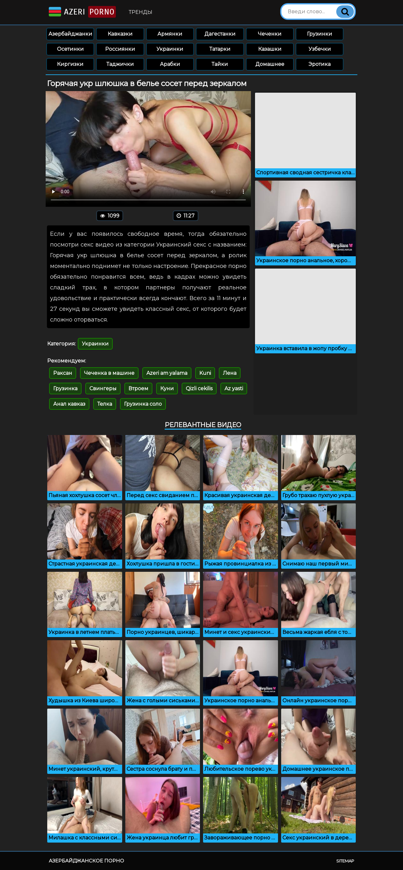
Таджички (120, 64)
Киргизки (70, 64)
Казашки (269, 49)
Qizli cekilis (199, 389)
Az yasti (233, 389)
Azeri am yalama (166, 373)
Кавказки (120, 34)
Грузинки (319, 34)
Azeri (82, 12)
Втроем (138, 389)
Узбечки (320, 49)
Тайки (220, 64)
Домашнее (269, 64)
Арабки (170, 64)
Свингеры (102, 389)
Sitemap (345, 860)
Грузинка (65, 389)
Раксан (62, 373)
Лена (229, 373)
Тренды (140, 12)
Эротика (320, 64)
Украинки (169, 49)
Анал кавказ (69, 404)
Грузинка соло (143, 404)
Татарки (219, 49)
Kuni (205, 373)
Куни (167, 389)
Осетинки (70, 49)
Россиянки (120, 49)
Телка (104, 404)
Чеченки (269, 34)
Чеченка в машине (109, 373)
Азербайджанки (70, 34)
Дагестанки (220, 34)
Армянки (169, 34)
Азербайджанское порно (86, 861)
